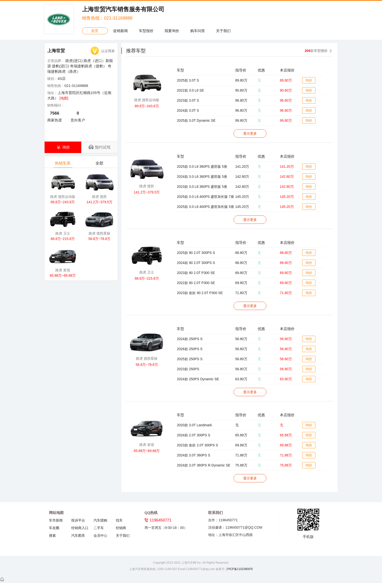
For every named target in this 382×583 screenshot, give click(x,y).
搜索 (52, 535)
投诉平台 (78, 520)
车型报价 (146, 31)
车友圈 (54, 528)
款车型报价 (316, 51)
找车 (119, 520)
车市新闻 (56, 520)
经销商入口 (79, 528)
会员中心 (100, 535)
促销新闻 (120, 31)
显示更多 (250, 133)
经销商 (121, 528)
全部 (99, 164)
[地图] (64, 98)
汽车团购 (100, 520)
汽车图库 (78, 535)
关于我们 (223, 31)
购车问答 (197, 31)
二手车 (99, 528)
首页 (94, 31)
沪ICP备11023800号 (239, 569)
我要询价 (172, 31)
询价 (308, 80)
